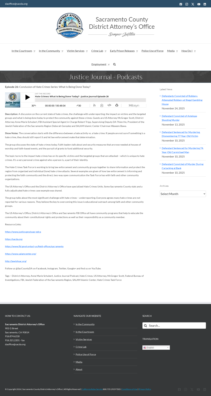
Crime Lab (81, 346)
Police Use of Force (86, 354)
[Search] (145, 325)
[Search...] (174, 325)
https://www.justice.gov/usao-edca (23, 231)
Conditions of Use (129, 389)
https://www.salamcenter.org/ (20, 253)
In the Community (85, 324)
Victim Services (84, 339)
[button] (114, 63)
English (148, 347)
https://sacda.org (13, 239)
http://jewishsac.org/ (16, 261)
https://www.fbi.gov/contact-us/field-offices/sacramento (34, 246)
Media (79, 362)
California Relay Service (92, 389)
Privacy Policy (145, 389)
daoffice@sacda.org (16, 3)
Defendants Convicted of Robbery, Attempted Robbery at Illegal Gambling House (182, 100)
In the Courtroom (85, 331)
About (79, 369)
